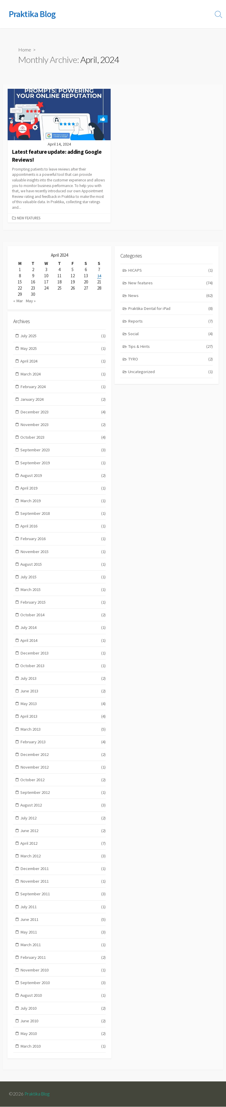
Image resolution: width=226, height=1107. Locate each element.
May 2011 (63, 938)
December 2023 (63, 413)
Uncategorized (170, 372)
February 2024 (63, 387)
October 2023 (63, 438)
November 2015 (63, 554)
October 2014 (63, 618)
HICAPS (170, 270)
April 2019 (63, 490)
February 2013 (63, 746)
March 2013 (63, 733)
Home (24, 50)
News (170, 296)
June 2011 (63, 925)
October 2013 (63, 669)
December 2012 (63, 759)
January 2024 (63, 400)
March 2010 (63, 1053)
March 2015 (63, 592)
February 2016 (63, 541)
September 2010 (63, 989)
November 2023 (63, 426)
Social (170, 334)
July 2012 (63, 822)
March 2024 (63, 374)
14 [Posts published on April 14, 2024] (99, 275)
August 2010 (63, 1002)
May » (31, 300)
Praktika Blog (37, 1094)
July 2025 (63, 336)
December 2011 (63, 874)
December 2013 (63, 656)
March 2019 (63, 502)
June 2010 (63, 1027)
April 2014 (63, 643)
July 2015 (63, 579)
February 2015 (63, 605)
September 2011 (63, 899)
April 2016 (63, 528)
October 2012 (63, 784)
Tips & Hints (170, 347)
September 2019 (63, 464)
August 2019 (63, 477)
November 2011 (63, 887)
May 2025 (63, 349)
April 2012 (63, 848)
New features (28, 218)
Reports (170, 321)
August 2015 (63, 566)
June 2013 (63, 695)
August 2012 (63, 810)
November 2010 (63, 976)
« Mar (18, 300)
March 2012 (63, 861)
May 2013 (63, 707)
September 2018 (63, 515)
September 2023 (63, 451)
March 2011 (63, 951)
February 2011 (63, 964)
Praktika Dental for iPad (170, 308)
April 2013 (63, 720)
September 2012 (63, 797)
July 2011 (63, 912)
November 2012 (63, 771)
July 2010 (63, 1015)
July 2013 (63, 682)
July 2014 (63, 630)
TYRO (170, 359)
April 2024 (63, 361)
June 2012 (63, 835)
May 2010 (63, 1040)
